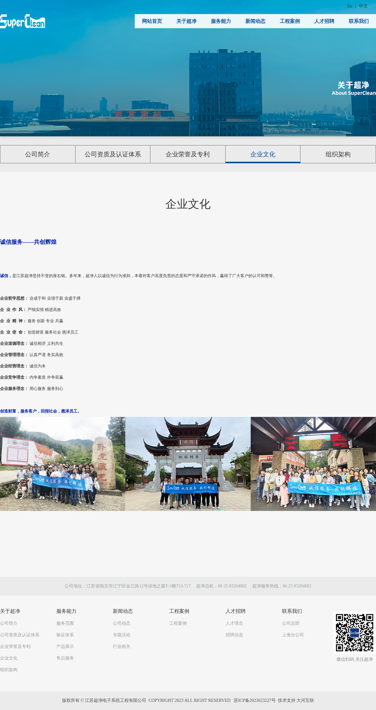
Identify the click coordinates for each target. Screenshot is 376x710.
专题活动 (121, 635)
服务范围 (65, 623)
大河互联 (305, 700)
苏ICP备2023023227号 (255, 700)
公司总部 (291, 623)
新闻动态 (255, 21)
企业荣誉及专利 (188, 154)
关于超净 (186, 21)
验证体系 (65, 635)
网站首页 (152, 21)
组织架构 (338, 154)
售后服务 (65, 658)
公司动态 (121, 623)
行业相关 (121, 646)
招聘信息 (234, 635)
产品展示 (65, 646)
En (349, 6)
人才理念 (234, 623)
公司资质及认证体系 (113, 154)
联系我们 (359, 21)
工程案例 (290, 21)
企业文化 (262, 154)
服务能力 (221, 21)
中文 (363, 6)
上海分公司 (293, 635)
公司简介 (37, 154)
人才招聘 (324, 21)
